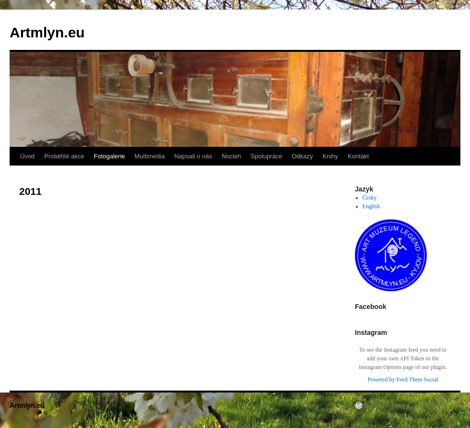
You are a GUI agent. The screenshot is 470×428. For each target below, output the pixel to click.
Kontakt (358, 156)
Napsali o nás (193, 156)
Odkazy (302, 156)
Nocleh (231, 156)
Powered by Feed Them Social (402, 379)
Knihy (331, 156)
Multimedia (150, 156)
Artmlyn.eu (47, 32)
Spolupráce (266, 156)
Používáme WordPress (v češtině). (403, 405)
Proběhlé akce (64, 156)
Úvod (27, 156)
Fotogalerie (109, 156)
